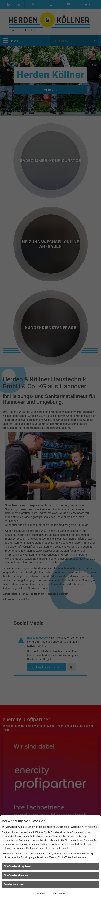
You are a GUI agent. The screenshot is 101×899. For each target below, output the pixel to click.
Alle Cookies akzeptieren (17, 866)
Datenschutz (58, 893)
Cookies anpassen (14, 884)
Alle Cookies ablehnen (16, 875)
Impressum (42, 893)
